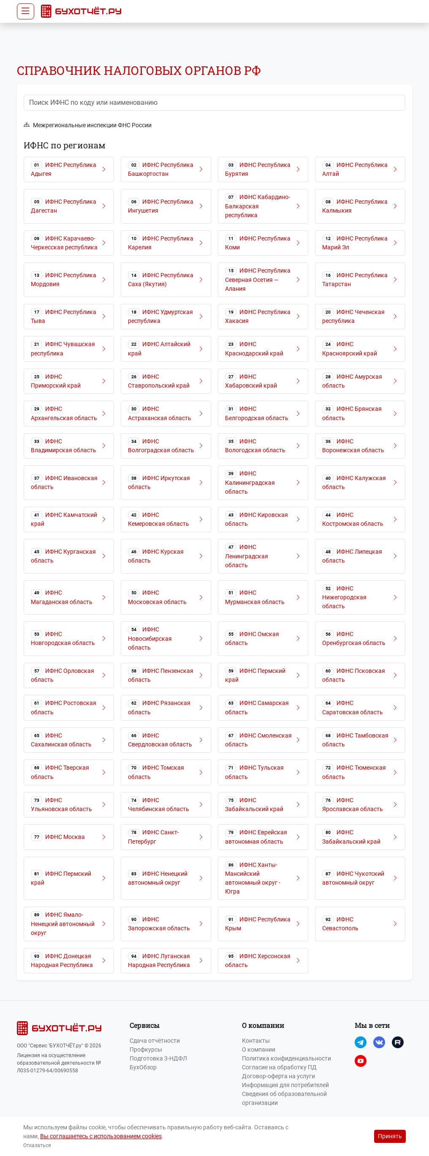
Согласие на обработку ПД (279, 1067)
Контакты (256, 1040)
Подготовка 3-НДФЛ (158, 1058)
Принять (390, 1136)
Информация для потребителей (285, 1085)
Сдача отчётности (155, 1040)
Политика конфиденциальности (286, 1058)
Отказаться (37, 1145)
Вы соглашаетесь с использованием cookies (101, 1136)
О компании (258, 1049)
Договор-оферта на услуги (278, 1076)
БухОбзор (143, 1067)
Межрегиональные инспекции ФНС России (88, 125)
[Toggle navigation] (25, 11)
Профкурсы (146, 1049)
